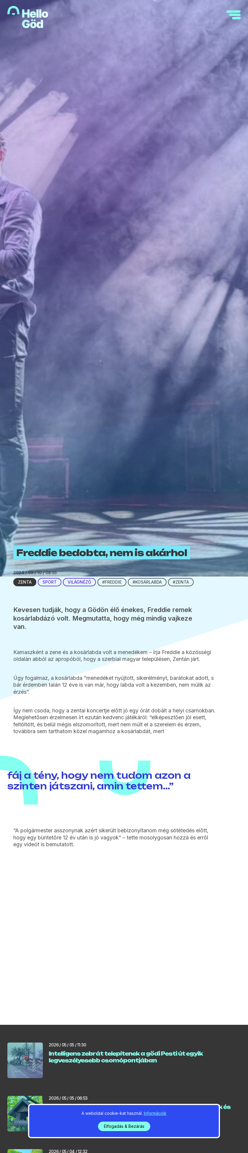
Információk (155, 1113)
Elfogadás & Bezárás (124, 1126)
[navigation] (233, 14)
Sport (50, 581)
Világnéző (79, 581)
